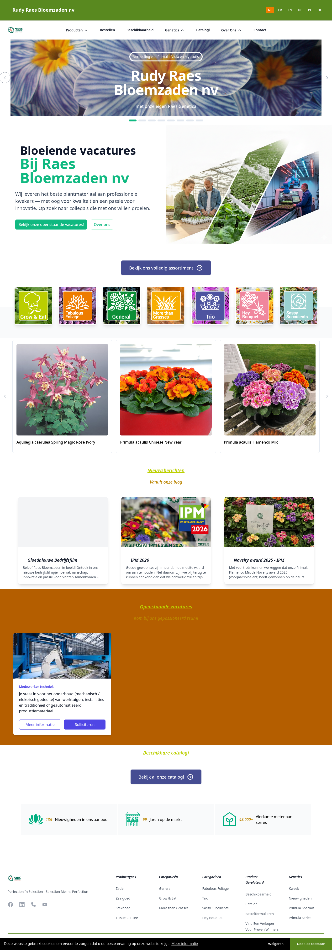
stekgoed (123, 908)
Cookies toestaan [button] (311, 944)
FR (280, 10)
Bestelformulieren (260, 913)
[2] (142, 120)
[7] (190, 120)
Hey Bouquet (212, 917)
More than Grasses (174, 908)
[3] (152, 120)
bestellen (107, 30)
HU (319, 10)
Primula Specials (301, 908)
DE (300, 10)
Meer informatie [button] (184, 944)
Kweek (294, 888)
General (165, 888)
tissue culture (127, 917)
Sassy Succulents (215, 908)
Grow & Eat (167, 898)
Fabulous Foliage (215, 888)
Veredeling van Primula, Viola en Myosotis (166, 56)
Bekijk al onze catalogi (166, 777)
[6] (180, 120)
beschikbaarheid (140, 30)
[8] (199, 120)
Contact (259, 30)
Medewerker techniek (36, 686)
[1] (133, 120)
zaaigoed (123, 898)
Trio (205, 898)
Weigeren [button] (276, 944)
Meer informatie (40, 724)
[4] (161, 120)
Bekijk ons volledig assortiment (166, 268)
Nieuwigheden (300, 898)
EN (290, 10)
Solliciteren (85, 724)
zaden (121, 888)
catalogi (203, 30)
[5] (171, 120)
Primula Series (300, 917)
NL (270, 10)
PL (310, 10)
